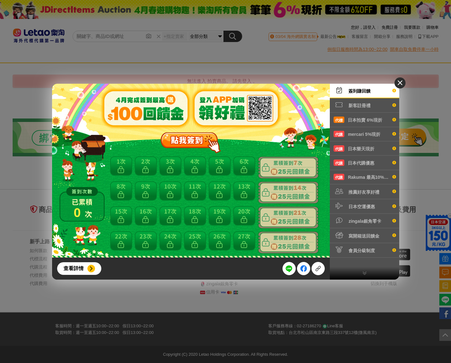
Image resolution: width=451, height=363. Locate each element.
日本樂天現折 (365, 148)
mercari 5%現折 (365, 134)
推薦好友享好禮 (365, 191)
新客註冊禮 (365, 105)
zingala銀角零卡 (365, 220)
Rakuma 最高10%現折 (365, 177)
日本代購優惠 (365, 163)
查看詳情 (73, 268)
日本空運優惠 (365, 206)
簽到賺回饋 (365, 90)
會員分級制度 (365, 250)
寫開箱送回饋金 (365, 235)
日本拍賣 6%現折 (365, 120)
